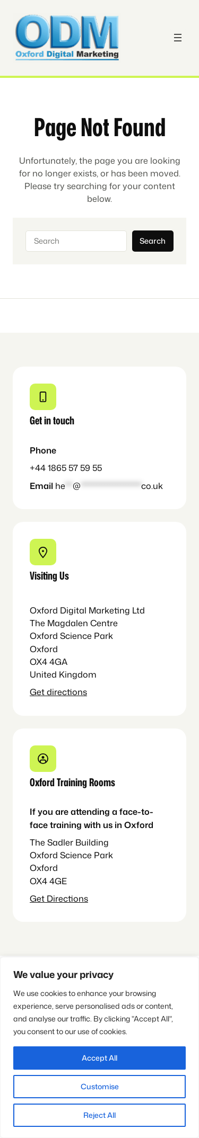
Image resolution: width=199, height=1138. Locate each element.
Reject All (99, 1115)
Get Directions (59, 898)
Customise (100, 1086)
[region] (99, 1047)
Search (153, 240)
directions (67, 692)
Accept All (99, 1058)
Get (38, 692)
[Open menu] (177, 37)
